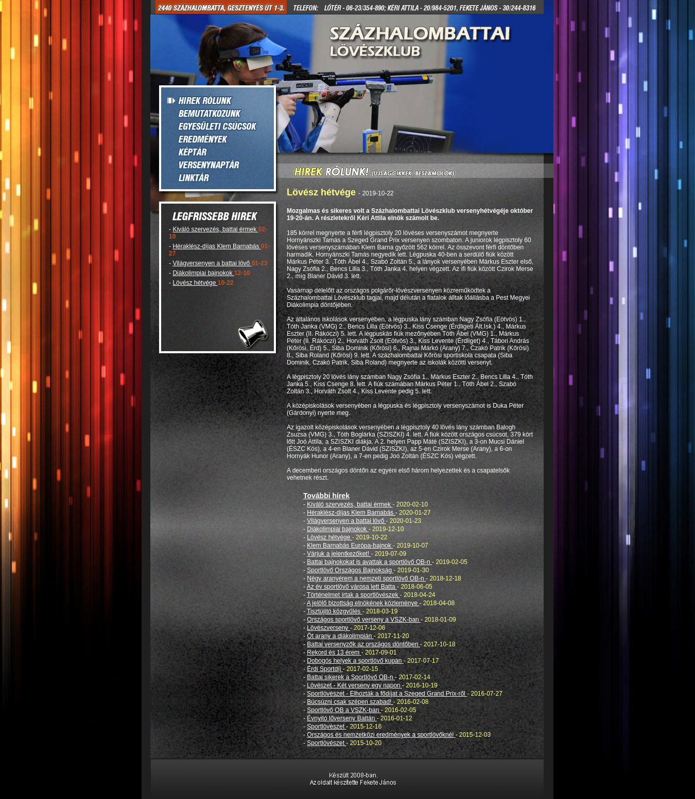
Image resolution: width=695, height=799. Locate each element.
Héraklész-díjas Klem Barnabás (216, 246)
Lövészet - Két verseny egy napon (354, 685)
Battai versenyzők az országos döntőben (363, 644)
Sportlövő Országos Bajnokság (350, 570)
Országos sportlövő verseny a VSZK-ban (364, 619)
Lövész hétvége (194, 282)
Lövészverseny (328, 627)
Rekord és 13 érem (334, 652)
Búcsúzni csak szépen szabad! (350, 701)
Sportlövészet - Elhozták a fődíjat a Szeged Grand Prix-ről (387, 693)
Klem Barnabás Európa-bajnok (350, 545)
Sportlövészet (326, 726)
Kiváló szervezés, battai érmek (215, 229)
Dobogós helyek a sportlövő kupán (355, 660)
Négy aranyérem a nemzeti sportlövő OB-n (366, 578)
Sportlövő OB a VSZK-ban (343, 710)
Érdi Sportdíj (324, 669)
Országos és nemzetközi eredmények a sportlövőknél (381, 734)
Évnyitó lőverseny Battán (341, 718)
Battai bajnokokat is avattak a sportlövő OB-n (369, 562)
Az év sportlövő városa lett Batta (352, 586)
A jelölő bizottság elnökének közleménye (363, 603)
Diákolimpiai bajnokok (203, 273)
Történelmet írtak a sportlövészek (353, 594)
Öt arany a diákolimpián (340, 636)
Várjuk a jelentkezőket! (339, 553)
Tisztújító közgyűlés (334, 611)
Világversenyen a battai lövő (211, 263)
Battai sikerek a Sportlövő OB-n (351, 677)
